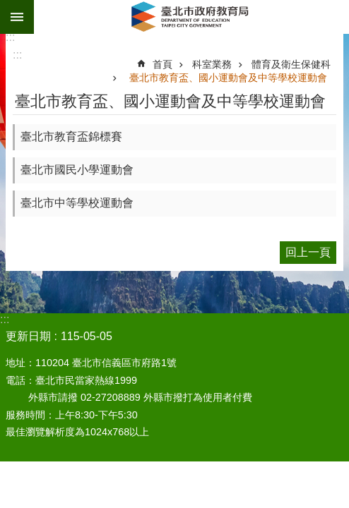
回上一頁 (308, 252)
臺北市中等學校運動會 (77, 203)
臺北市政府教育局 (191, 17)
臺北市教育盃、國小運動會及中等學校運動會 (228, 77)
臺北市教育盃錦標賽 (71, 137)
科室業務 (212, 64)
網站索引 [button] (17, 17)
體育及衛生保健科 (291, 64)
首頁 (162, 64)
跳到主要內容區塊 (7, 7)
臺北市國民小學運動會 (77, 170)
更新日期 (28, 336)
